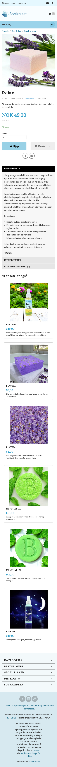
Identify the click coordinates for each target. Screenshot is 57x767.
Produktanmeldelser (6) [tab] (17, 266)
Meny (6, 24)
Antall (4, 133)
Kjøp (14, 146)
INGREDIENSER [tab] (12, 260)
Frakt (8, 705)
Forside (5, 31)
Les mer (36, 750)
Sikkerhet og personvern (42, 705)
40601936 (11, 717)
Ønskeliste (43, 146)
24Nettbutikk (34, 761)
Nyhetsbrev (29, 708)
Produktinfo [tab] (10, 168)
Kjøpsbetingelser (20, 705)
